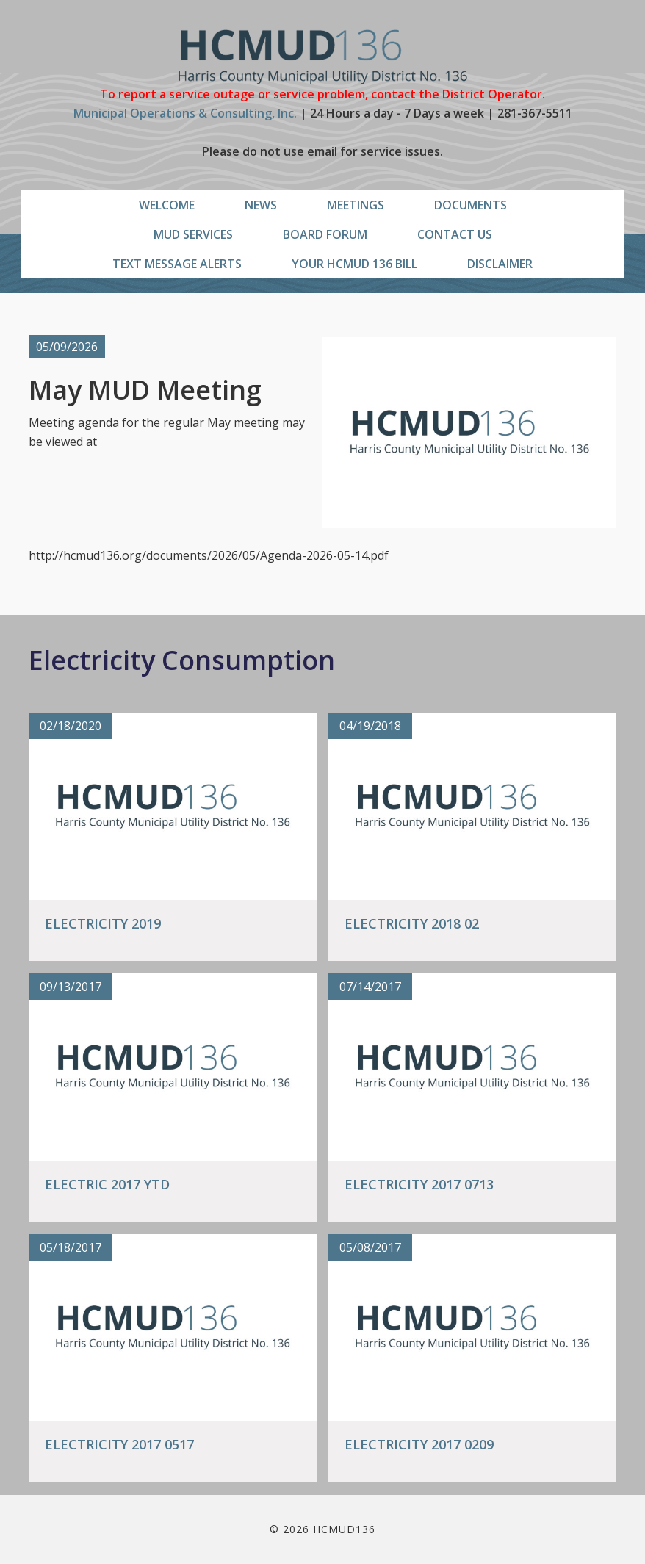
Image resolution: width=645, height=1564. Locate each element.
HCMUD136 (323, 56)
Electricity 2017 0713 (419, 1184)
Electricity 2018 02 (412, 923)
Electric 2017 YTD (107, 1184)
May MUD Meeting (145, 390)
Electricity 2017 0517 (119, 1444)
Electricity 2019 (103, 923)
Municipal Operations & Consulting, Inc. (185, 113)
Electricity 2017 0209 (419, 1444)
